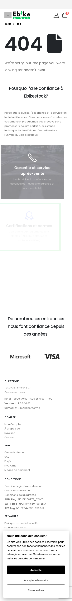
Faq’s (7, 461)
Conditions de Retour (17, 490)
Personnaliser (36, 590)
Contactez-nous (14, 392)
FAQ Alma (10, 465)
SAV (6, 457)
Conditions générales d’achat (23, 486)
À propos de (12, 428)
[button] (8, 15)
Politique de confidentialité (21, 523)
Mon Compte (12, 424)
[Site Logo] (21, 15)
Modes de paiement (17, 470)
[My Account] (56, 15)
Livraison (9, 433)
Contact (9, 437)
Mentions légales (15, 527)
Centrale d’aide (14, 452)
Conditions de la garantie (20, 495)
